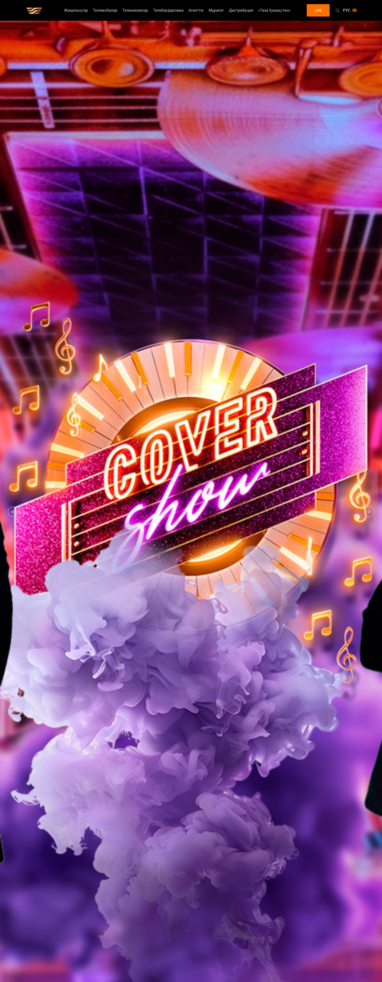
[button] (13, 511)
